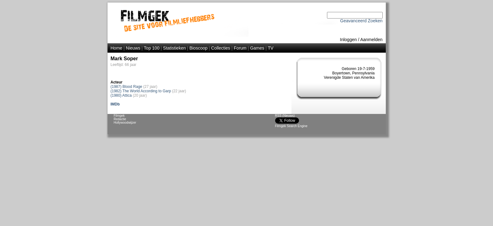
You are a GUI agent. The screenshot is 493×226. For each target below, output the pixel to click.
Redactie (120, 119)
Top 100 (151, 48)
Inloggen (348, 39)
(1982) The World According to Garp (141, 91)
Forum (240, 48)
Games (257, 48)
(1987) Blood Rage (126, 86)
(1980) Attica (121, 95)
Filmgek (119, 115)
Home (116, 48)
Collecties (220, 48)
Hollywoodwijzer (125, 122)
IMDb (115, 104)
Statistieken (174, 48)
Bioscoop (198, 48)
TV (271, 48)
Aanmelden (371, 39)
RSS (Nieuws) (285, 115)
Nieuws (133, 48)
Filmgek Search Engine (291, 126)
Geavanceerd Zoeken (361, 20)
